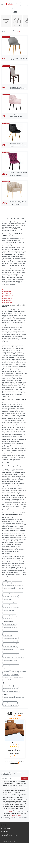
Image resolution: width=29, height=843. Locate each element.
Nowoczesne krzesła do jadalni (10, 638)
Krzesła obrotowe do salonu (10, 613)
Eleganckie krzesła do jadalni (10, 641)
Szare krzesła (22, 671)
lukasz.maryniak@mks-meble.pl (11, 811)
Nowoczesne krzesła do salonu (10, 652)
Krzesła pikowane (7, 585)
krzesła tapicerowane (7, 296)
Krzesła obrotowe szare (8, 610)
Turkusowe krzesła (7, 677)
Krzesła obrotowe (7, 599)
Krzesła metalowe (18, 593)
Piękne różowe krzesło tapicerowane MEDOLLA (16, 115)
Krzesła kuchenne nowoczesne (10, 632)
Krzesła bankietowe (18, 585)
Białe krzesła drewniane (9, 700)
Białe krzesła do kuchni (8, 630)
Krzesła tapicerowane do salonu (10, 654)
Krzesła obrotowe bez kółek (9, 604)
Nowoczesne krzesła (8, 685)
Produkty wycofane (13, 8)
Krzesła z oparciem (17, 582)
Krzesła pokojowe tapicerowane (10, 665)
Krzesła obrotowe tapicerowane (10, 607)
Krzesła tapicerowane (8, 697)
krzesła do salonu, (6, 291)
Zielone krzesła (14, 674)
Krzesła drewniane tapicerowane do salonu (13, 657)
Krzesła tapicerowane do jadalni (10, 643)
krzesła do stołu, (6, 300)
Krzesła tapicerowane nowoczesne (11, 691)
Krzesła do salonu (20, 649)
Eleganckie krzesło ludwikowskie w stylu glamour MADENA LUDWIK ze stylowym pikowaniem (18, 174)
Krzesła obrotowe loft (8, 618)
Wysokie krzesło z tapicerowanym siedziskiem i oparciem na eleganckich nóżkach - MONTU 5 (18, 87)
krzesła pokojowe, (7, 293)
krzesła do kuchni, (6, 288)
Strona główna (4, 7)
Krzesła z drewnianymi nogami (10, 705)
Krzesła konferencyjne (8, 588)
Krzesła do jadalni (7, 635)
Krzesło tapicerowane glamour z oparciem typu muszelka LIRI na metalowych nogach (18, 203)
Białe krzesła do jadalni (8, 649)
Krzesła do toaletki (19, 588)
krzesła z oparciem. (7, 302)
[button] (16, 4)
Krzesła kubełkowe (7, 593)
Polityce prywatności (15, 815)
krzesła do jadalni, (7, 289)
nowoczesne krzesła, (7, 295)
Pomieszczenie (17, 25)
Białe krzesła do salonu (8, 663)
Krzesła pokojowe (20, 663)
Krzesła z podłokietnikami (9, 591)
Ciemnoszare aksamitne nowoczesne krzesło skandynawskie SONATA (18, 58)
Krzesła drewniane (19, 697)
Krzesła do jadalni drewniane (10, 646)
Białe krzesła (6, 671)
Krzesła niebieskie (7, 679)
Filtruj (22, 31)
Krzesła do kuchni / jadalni (9, 624)
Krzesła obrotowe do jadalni (10, 602)
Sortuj (7, 31)
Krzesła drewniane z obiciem (10, 702)
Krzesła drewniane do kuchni (10, 627)
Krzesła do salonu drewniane (10, 660)
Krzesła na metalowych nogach (10, 596)
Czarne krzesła (14, 671)
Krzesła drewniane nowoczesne (10, 688)
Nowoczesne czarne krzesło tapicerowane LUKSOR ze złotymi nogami (18, 145)
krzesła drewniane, (7, 298)
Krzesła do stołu (7, 582)
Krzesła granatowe (18, 677)
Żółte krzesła (6, 674)
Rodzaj (6, 25)
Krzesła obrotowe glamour (9, 615)
